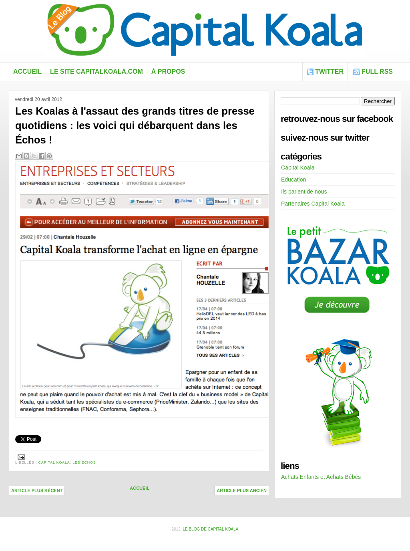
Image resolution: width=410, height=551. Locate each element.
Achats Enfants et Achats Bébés (321, 477)
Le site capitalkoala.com (96, 71)
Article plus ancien (242, 490)
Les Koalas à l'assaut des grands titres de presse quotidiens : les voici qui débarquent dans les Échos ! (135, 125)
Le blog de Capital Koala (210, 529)
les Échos (84, 462)
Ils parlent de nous (304, 191)
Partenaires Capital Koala (313, 203)
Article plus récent (36, 490)
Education (293, 179)
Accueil (27, 71)
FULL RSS (377, 71)
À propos (168, 71)
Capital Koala (54, 462)
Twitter (329, 71)
